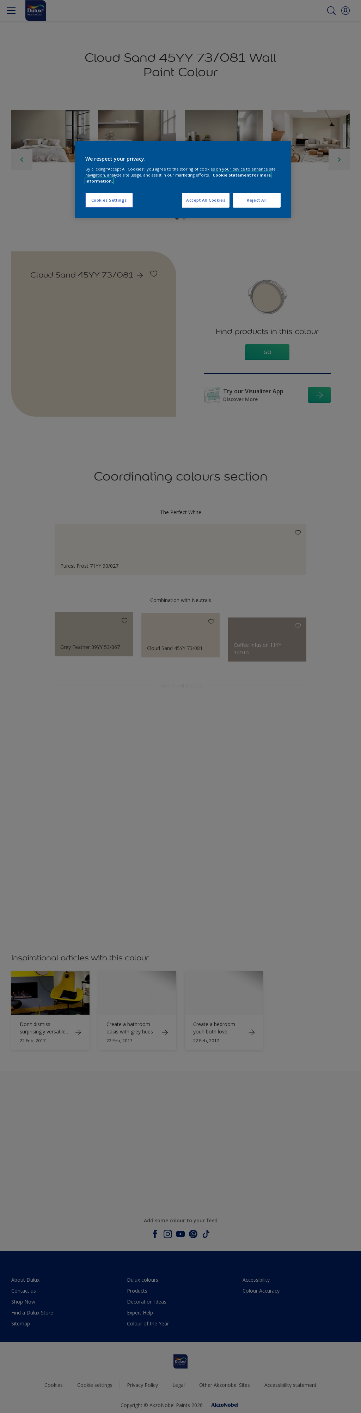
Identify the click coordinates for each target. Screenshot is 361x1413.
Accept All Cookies (205, 200)
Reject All (257, 200)
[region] (183, 179)
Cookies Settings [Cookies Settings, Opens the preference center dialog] (109, 200)
